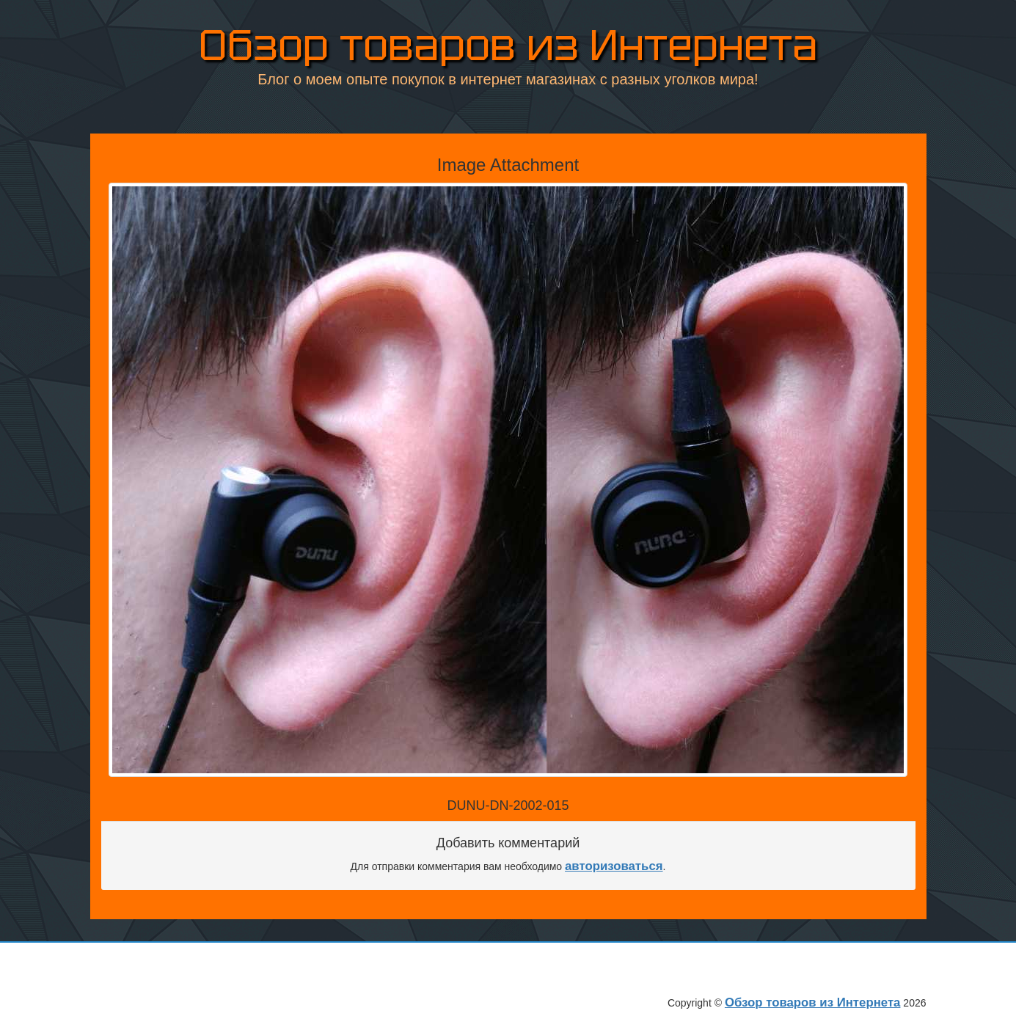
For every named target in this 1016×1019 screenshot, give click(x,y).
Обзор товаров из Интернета (508, 45)
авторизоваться (614, 866)
